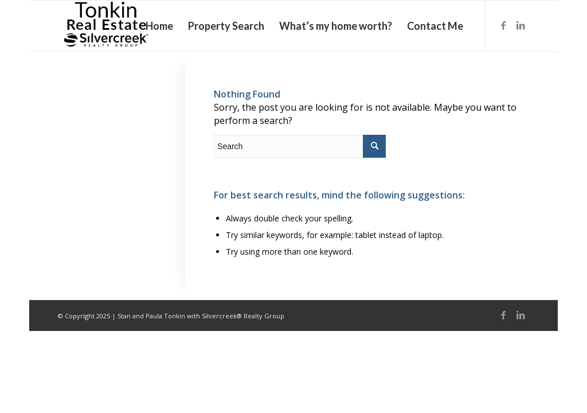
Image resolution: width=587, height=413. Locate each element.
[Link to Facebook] (503, 25)
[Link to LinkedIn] (520, 25)
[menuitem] (159, 26)
